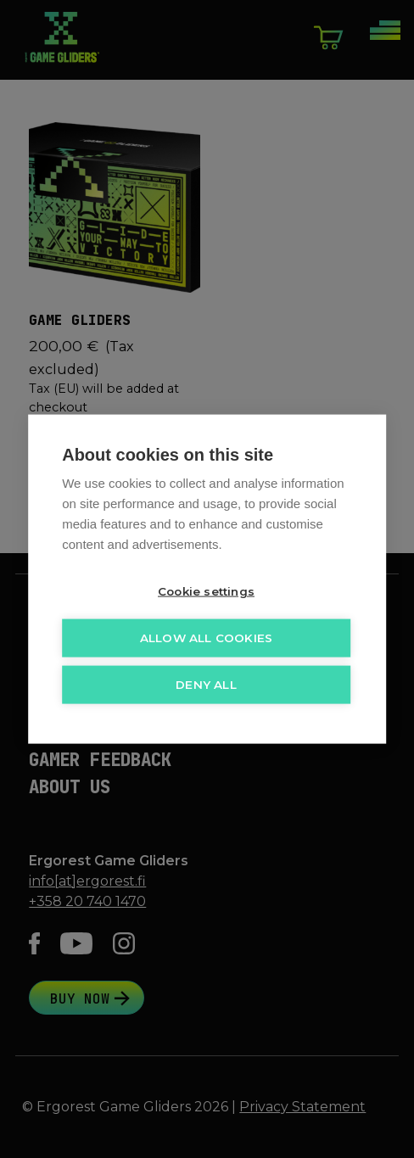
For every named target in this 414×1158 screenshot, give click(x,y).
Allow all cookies (206, 636)
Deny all (206, 683)
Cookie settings (206, 589)
